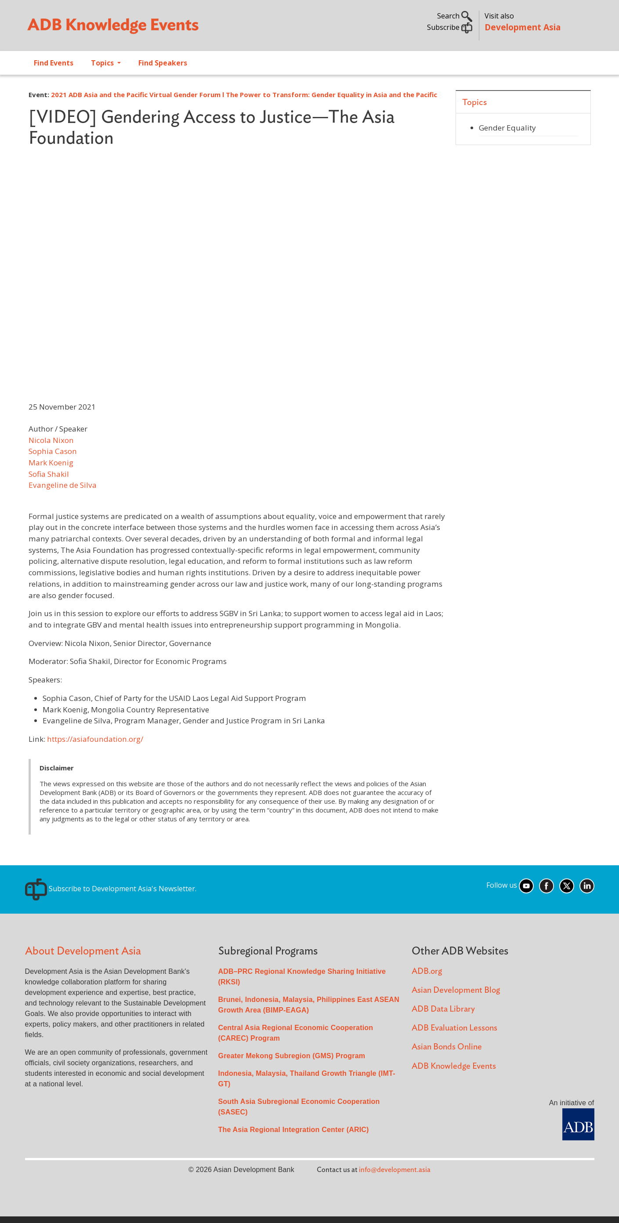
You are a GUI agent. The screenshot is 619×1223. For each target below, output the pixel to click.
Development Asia (523, 27)
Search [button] (454, 16)
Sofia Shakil (49, 474)
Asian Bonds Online (447, 1047)
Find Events (53, 63)
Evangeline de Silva (63, 485)
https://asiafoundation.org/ (95, 739)
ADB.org (427, 971)
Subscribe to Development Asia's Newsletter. (110, 888)
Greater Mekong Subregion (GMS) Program (292, 1056)
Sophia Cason (53, 451)
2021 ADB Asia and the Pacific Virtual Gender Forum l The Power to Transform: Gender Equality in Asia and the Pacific (244, 94)
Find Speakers (162, 63)
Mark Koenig (51, 462)
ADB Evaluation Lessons (454, 1028)
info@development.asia (395, 1169)
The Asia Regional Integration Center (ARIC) (293, 1129)
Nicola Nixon (51, 440)
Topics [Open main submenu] (103, 63)
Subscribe (449, 27)
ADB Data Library (443, 1009)
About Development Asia (83, 951)
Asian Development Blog (456, 990)
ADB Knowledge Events (454, 1066)
